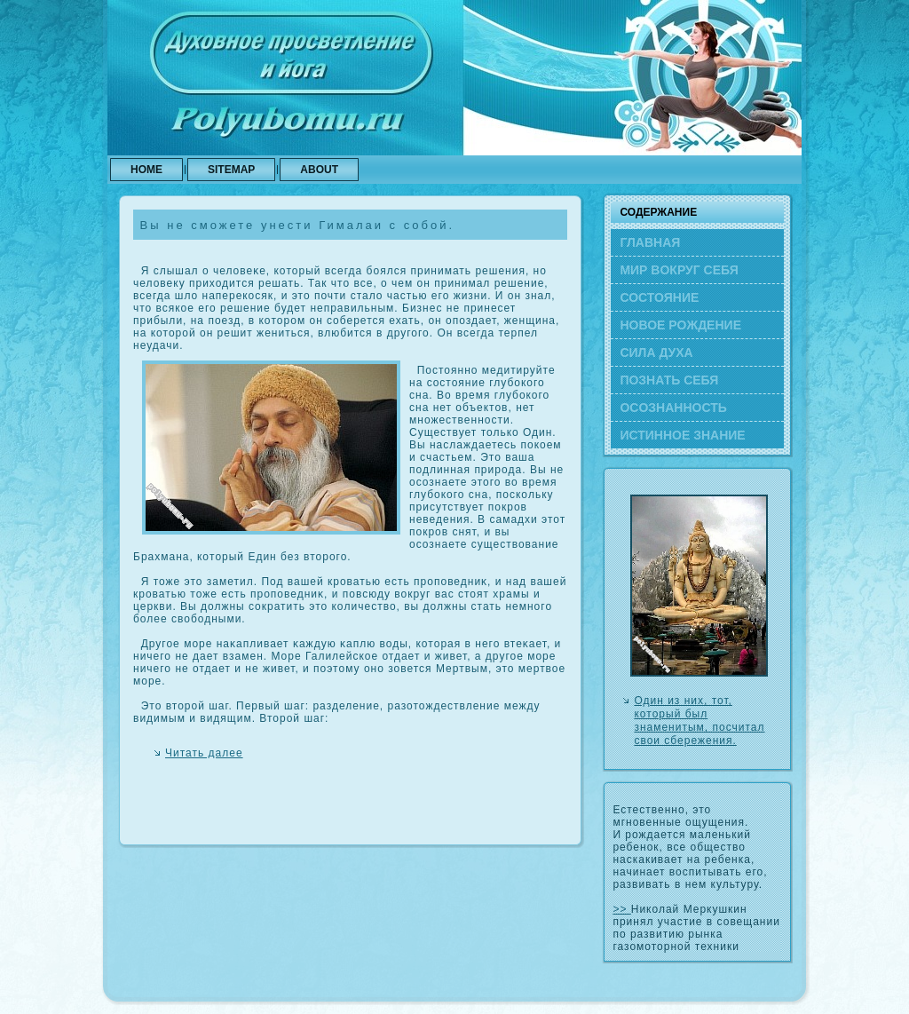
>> (621, 909)
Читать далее (204, 753)
